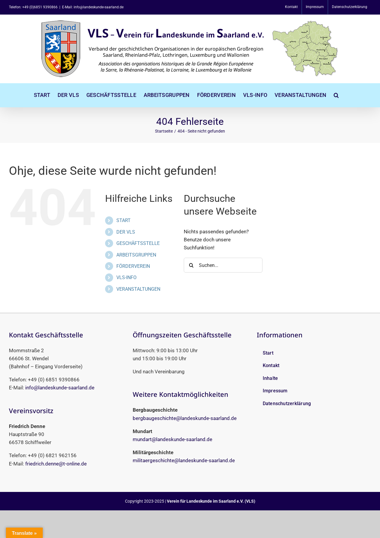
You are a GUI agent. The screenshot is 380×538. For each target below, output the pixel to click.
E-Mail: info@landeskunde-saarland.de (93, 7)
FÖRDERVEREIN (133, 266)
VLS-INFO (126, 277)
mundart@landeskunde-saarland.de (172, 439)
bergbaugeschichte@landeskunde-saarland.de (185, 418)
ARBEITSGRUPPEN (136, 255)
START (123, 220)
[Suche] (191, 265)
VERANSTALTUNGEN (138, 289)
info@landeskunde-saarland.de (59, 388)
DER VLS (125, 232)
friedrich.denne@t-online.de (56, 464)
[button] (336, 95)
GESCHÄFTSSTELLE (138, 243)
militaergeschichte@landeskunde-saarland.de (184, 460)
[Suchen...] (223, 265)
